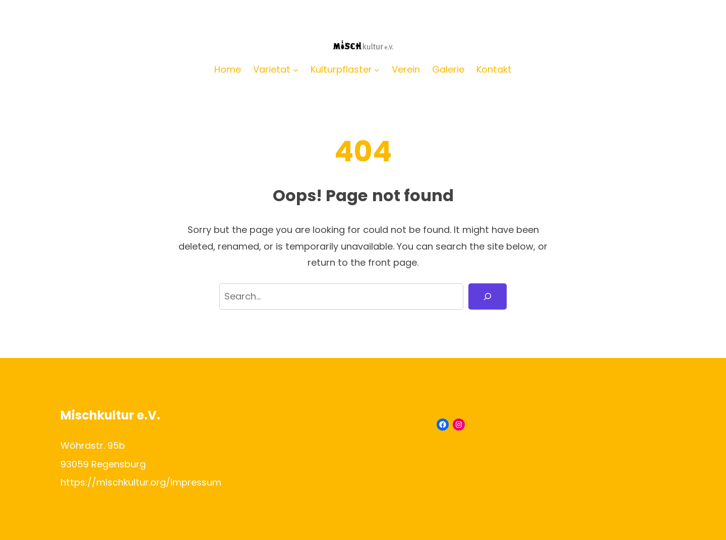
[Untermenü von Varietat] (295, 70)
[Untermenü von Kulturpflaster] (377, 70)
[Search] (487, 296)
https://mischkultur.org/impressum (140, 482)
